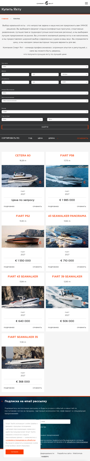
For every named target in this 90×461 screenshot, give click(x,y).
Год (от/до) (6, 116)
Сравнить (37, 206)
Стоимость (5, 78)
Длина (4, 71)
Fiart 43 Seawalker (23, 276)
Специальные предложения (45, 435)
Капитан (41, 427)
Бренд (4, 108)
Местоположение (8, 97)
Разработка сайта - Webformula (69, 453)
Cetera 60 (23, 155)
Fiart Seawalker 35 (23, 337)
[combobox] (45, 111)
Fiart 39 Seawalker (67, 276)
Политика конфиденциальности (42, 453)
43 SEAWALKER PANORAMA (67, 216)
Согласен (14, 452)
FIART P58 (67, 155)
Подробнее (9, 206)
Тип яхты (5, 63)
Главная (5, 18)
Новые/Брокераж (8, 89)
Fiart (23, 191)
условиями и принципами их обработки (20, 440)
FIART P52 (23, 216)
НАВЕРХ (45, 456)
